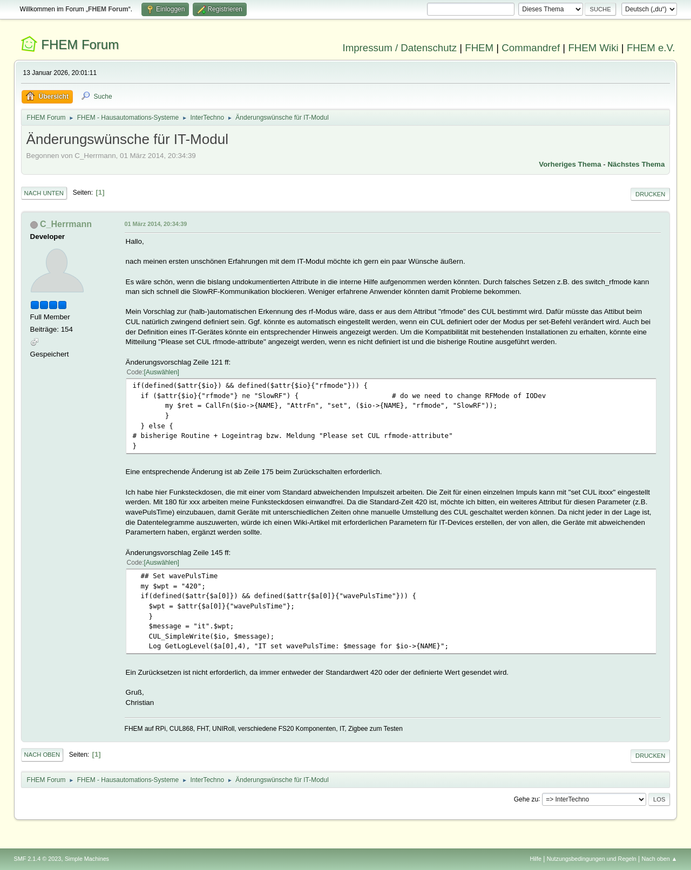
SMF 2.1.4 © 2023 (38, 858)
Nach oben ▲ (660, 858)
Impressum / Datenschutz (400, 47)
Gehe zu (526, 799)
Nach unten (44, 193)
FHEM (479, 47)
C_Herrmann (66, 224)
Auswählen (162, 372)
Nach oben (42, 754)
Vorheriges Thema (570, 164)
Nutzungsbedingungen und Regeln (591, 858)
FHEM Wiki (593, 47)
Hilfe (535, 858)
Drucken (650, 194)
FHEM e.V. (651, 47)
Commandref (531, 47)
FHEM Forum (80, 44)
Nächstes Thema (636, 164)
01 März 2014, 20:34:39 (156, 224)
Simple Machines (87, 858)
